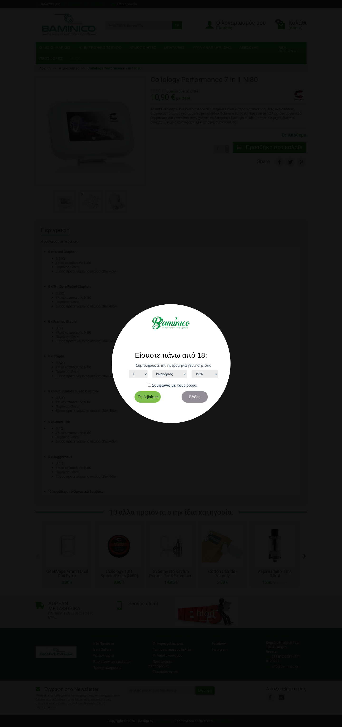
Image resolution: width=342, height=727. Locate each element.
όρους (192, 385)
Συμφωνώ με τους (169, 385)
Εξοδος (194, 397)
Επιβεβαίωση (148, 397)
